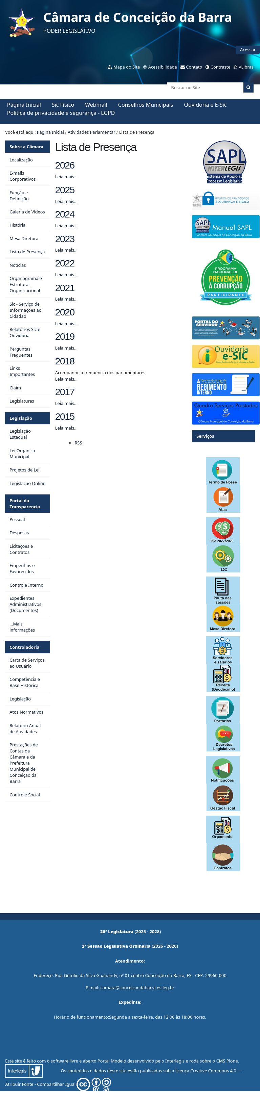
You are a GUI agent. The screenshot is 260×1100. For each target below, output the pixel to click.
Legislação (20, 418)
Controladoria (24, 647)
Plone (232, 1061)
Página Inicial (24, 104)
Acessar (248, 50)
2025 (64, 190)
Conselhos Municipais (145, 104)
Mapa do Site (126, 67)
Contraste (221, 67)
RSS (78, 443)
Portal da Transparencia (24, 503)
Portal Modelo (112, 1061)
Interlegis (175, 1061)
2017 (64, 392)
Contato (194, 67)
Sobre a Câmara (26, 147)
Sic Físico (63, 104)
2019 (64, 336)
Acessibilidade (162, 67)
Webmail (96, 104)
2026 (64, 165)
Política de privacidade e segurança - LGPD (61, 113)
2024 (64, 214)
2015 (64, 416)
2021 (64, 288)
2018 (64, 361)
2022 (64, 263)
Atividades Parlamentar (91, 132)
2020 (64, 312)
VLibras (246, 67)
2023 (64, 239)
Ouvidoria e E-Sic (205, 104)
